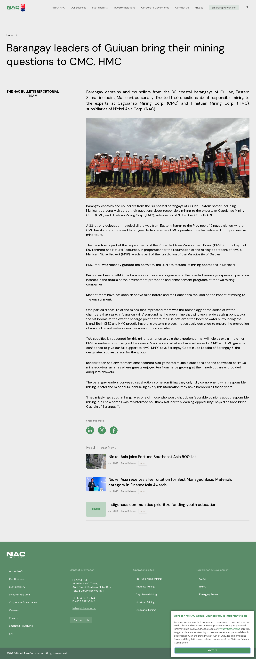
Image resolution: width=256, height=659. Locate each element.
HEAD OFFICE (80, 580)
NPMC (202, 586)
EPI (11, 633)
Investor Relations (124, 7)
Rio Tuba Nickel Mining (149, 578)
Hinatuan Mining (145, 602)
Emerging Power (208, 594)
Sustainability (100, 7)
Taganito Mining (145, 586)
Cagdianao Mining (146, 594)
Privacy (199, 7)
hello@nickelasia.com (84, 608)
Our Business (78, 7)
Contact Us (182, 7)
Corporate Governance (155, 7)
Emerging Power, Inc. (224, 7)
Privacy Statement (229, 629)
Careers (14, 610)
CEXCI (202, 578)
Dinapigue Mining (146, 610)
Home (10, 35)
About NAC (58, 7)
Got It (212, 650)
